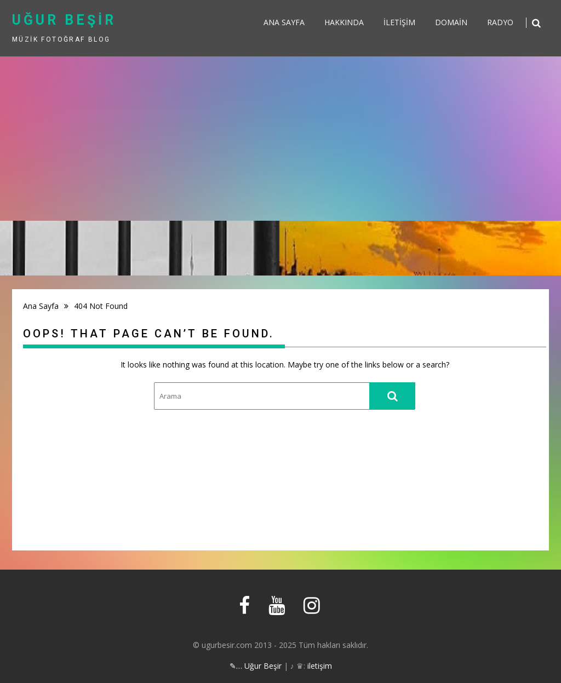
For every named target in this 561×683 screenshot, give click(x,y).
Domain (451, 22)
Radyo (500, 22)
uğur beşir (64, 20)
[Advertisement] (280, 138)
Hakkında (344, 22)
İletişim (399, 22)
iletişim (319, 666)
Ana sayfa (284, 22)
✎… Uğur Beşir (256, 666)
